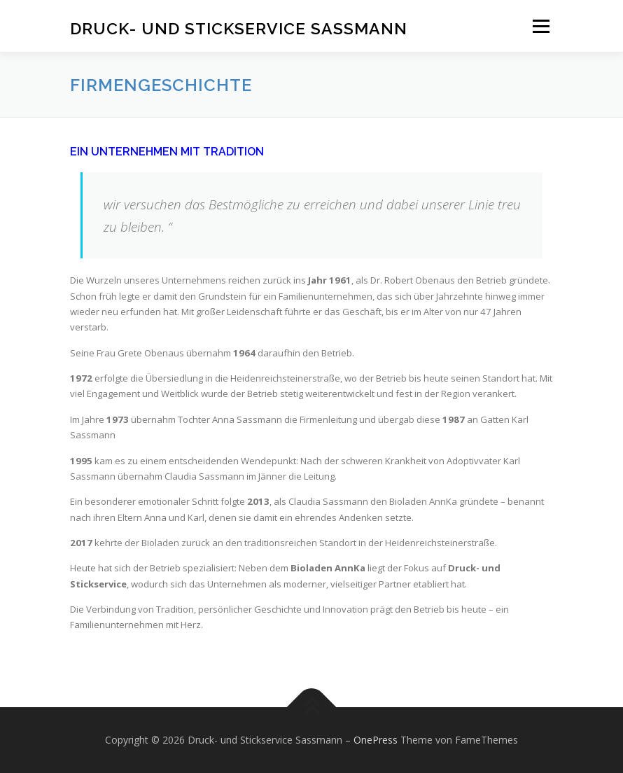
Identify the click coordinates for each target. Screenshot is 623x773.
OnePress (376, 739)
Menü (540, 26)
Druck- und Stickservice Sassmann (238, 27)
